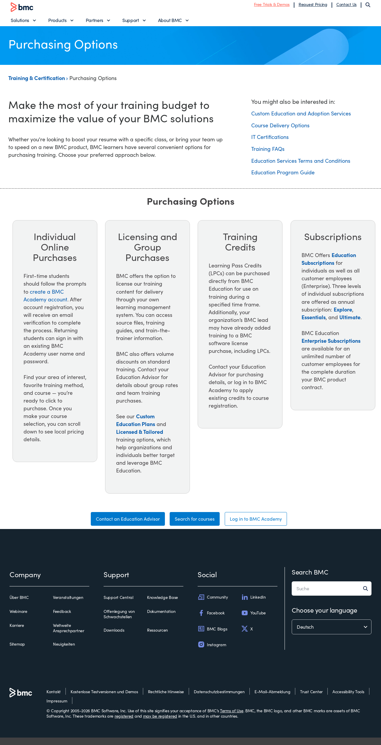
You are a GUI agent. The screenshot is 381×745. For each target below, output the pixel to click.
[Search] (368, 7)
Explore (343, 314)
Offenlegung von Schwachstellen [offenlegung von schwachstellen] (119, 621)
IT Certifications (270, 141)
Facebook (211, 620)
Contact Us (346, 7)
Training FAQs (268, 153)
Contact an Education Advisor (120, 525)
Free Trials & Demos (272, 7)
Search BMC (310, 579)
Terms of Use (231, 718)
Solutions (20, 22)
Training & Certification (37, 83)
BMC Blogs (212, 636)
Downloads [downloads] (114, 637)
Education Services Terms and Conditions (300, 165)
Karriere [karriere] (17, 633)
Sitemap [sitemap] (17, 651)
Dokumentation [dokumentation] (161, 619)
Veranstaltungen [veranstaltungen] (68, 605)
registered (124, 723)
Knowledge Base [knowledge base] (162, 605)
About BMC (170, 22)
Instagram (212, 652)
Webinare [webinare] (18, 619)
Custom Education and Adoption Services (301, 118)
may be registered (160, 723)
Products (57, 22)
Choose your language (324, 617)
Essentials (314, 321)
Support (130, 22)
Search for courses (195, 525)
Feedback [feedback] (62, 619)
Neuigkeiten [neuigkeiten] (64, 651)
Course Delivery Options (280, 130)
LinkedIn (253, 604)
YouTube (253, 620)
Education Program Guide (283, 177)
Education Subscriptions (329, 263)
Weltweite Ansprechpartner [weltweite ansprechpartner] (68, 635)
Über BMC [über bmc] (19, 605)
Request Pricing (313, 7)
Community (213, 604)
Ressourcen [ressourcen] (157, 637)
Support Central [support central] (118, 605)
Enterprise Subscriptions (331, 345)
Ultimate (349, 321)
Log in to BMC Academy (263, 525)
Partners (94, 22)
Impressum (56, 708)
